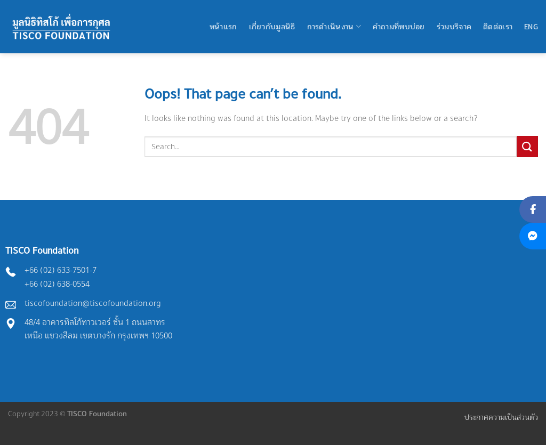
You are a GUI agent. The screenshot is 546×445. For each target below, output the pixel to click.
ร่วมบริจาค (454, 26)
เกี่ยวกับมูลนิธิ (272, 26)
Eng (531, 26)
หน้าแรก (223, 26)
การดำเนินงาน (334, 26)
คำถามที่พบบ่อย (399, 26)
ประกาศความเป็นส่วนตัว (501, 417)
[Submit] (527, 146)
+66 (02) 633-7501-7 (61, 270)
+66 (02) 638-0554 (57, 283)
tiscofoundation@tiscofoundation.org (93, 303)
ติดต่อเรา (497, 26)
